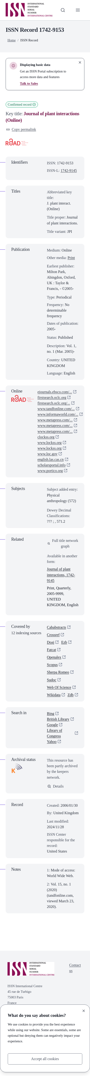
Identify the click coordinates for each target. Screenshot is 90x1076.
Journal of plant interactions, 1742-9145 (61, 575)
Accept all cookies (45, 1059)
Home (12, 40)
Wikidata (53, 695)
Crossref (53, 635)
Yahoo (51, 749)
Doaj (50, 642)
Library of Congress (54, 741)
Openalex (54, 657)
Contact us (75, 975)
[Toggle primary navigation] (77, 10)
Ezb (64, 642)
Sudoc (51, 680)
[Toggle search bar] (62, 10)
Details (55, 794)
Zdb (50, 702)
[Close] (83, 1011)
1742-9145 (68, 171)
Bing (50, 721)
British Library (58, 727)
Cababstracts (56, 627)
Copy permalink (21, 129)
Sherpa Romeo (58, 672)
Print (71, 258)
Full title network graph (62, 543)
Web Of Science (59, 687)
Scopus (52, 665)
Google (52, 732)
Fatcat (51, 650)
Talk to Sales (29, 83)
